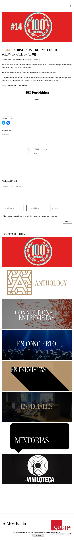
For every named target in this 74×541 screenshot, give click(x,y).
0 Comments (36, 59)
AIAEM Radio (27, 59)
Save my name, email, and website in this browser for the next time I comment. (31, 216)
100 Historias (17, 59)
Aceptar (38, 535)
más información (55, 532)
